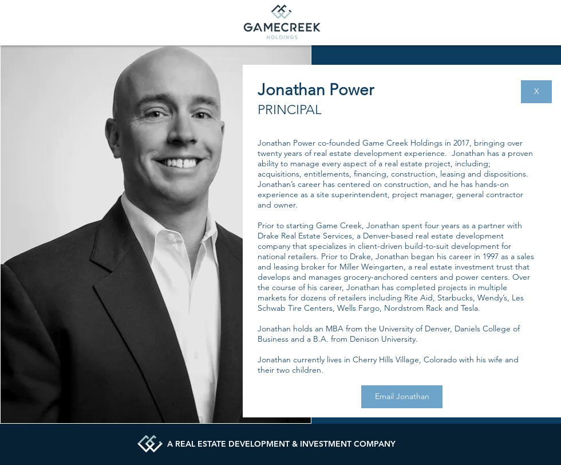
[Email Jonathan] (402, 396)
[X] (536, 91)
